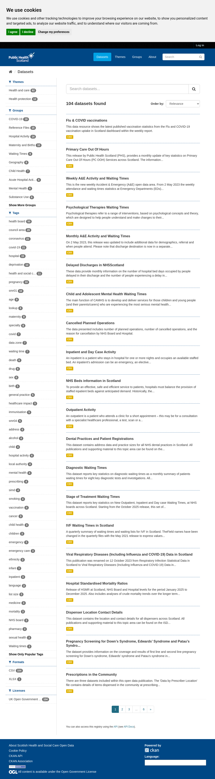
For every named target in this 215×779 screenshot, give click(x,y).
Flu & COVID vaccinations (86, 120)
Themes (120, 57)
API (116, 726)
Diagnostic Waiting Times (86, 467)
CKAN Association (21, 761)
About (152, 57)
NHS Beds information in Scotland (93, 381)
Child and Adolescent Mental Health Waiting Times (106, 294)
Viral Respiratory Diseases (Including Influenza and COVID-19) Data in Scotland (129, 554)
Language (152, 756)
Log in (200, 45)
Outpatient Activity (81, 410)
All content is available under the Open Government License (52, 771)
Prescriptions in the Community (91, 674)
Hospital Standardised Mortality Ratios (97, 583)
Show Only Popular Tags (26, 654)
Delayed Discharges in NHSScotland (95, 265)
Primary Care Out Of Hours (87, 149)
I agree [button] (12, 32)
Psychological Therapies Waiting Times (97, 207)
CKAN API (15, 756)
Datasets (102, 57)
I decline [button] (27, 32)
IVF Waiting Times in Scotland (90, 525)
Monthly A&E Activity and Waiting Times (98, 236)
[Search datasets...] (127, 89)
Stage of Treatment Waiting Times (93, 496)
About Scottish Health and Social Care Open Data (41, 745)
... (136, 709)
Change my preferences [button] (53, 32)
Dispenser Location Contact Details (94, 612)
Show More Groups (22, 205)
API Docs (129, 726)
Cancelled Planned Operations (90, 323)
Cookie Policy (18, 750)
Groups (137, 57)
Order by (157, 103)
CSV (69, 137)
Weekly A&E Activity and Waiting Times (97, 178)
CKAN (152, 750)
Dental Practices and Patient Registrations (100, 439)
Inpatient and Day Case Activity (91, 352)
